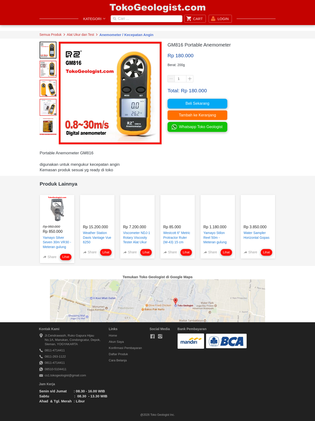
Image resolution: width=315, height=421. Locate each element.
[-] (152, 336)
